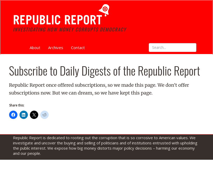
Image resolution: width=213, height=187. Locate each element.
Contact (78, 47)
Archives (55, 47)
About (35, 47)
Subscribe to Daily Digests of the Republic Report (104, 70)
